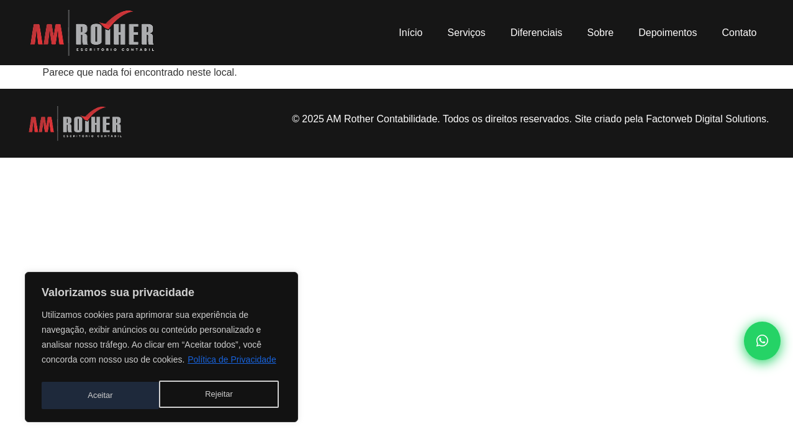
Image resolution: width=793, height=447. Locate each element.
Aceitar (223, 395)
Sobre (600, 32)
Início (410, 32)
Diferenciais (536, 32)
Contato (739, 32)
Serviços (467, 32)
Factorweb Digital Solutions (706, 119)
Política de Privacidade (232, 364)
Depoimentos (667, 32)
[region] (161, 349)
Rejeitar (101, 395)
